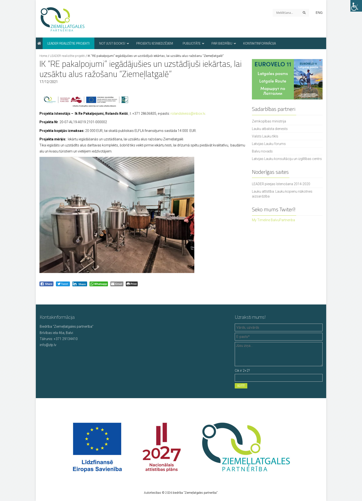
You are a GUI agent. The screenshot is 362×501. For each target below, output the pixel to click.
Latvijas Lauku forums (269, 144)
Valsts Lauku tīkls (265, 136)
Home (43, 56)
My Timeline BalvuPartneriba (273, 220)
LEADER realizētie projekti (67, 56)
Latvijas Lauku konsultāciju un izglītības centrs (287, 159)
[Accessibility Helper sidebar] (356, 6)
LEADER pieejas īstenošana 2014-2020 (281, 184)
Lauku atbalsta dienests (270, 129)
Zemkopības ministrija (269, 121)
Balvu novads (262, 151)
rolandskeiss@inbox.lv (188, 113)
